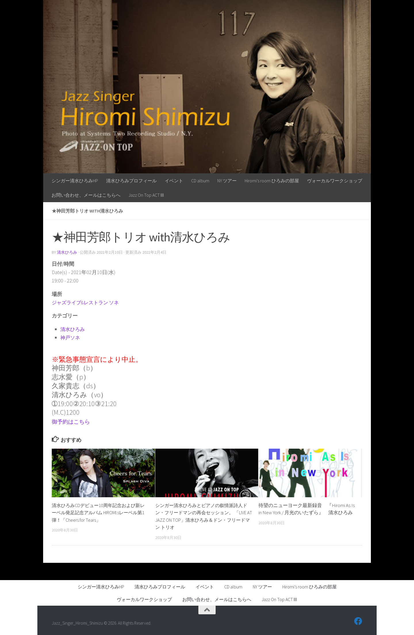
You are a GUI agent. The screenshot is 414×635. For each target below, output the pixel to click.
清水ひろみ (67, 252)
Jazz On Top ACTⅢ (146, 195)
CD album (200, 180)
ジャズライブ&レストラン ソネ (87, 302)
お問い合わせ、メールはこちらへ (85, 195)
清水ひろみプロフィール (131, 180)
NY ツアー (227, 180)
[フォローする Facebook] (358, 621)
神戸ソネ (70, 337)
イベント (174, 180)
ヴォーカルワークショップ (334, 180)
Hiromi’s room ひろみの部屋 (272, 180)
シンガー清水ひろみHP (74, 180)
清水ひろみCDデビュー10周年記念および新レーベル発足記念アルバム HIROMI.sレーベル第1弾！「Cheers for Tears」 (98, 512)
